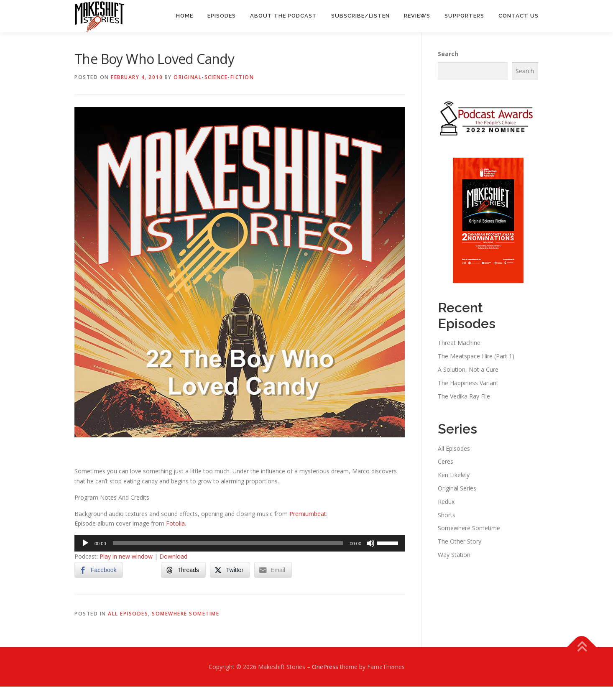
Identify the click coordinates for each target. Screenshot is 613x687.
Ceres (445, 462)
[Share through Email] (273, 570)
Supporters (464, 16)
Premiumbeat (307, 514)
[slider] (228, 543)
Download (173, 557)
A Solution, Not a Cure (468, 370)
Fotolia (175, 524)
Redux (446, 502)
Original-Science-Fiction (214, 77)
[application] (239, 543)
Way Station (454, 555)
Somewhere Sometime (185, 614)
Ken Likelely (454, 475)
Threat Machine (459, 343)
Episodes (221, 16)
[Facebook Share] (98, 570)
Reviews (417, 16)
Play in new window (126, 557)
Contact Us (518, 16)
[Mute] (370, 543)
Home (184, 16)
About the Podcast (283, 16)
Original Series (457, 489)
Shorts (446, 515)
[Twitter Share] (230, 570)
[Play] (85, 543)
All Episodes (128, 614)
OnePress (325, 667)
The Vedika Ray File (464, 396)
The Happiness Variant (468, 383)
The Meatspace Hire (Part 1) (476, 356)
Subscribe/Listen (360, 16)
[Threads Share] (183, 570)
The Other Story (459, 542)
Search (448, 54)
